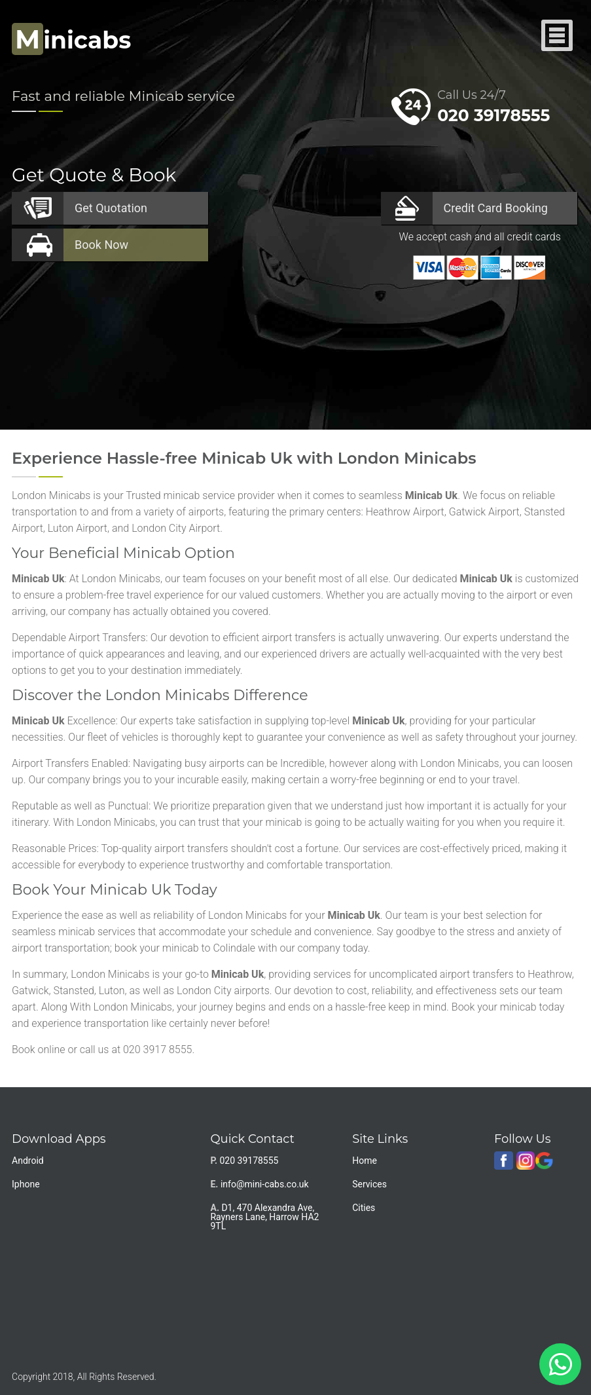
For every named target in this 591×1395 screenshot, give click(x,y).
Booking (496, 208)
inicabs (71, 40)
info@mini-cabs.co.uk (265, 1184)
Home (364, 1160)
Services (369, 1184)
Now (101, 244)
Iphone (26, 1184)
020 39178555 (493, 115)
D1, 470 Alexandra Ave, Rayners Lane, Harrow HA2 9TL (264, 1216)
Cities (363, 1207)
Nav (557, 36)
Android (28, 1160)
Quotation (111, 208)
